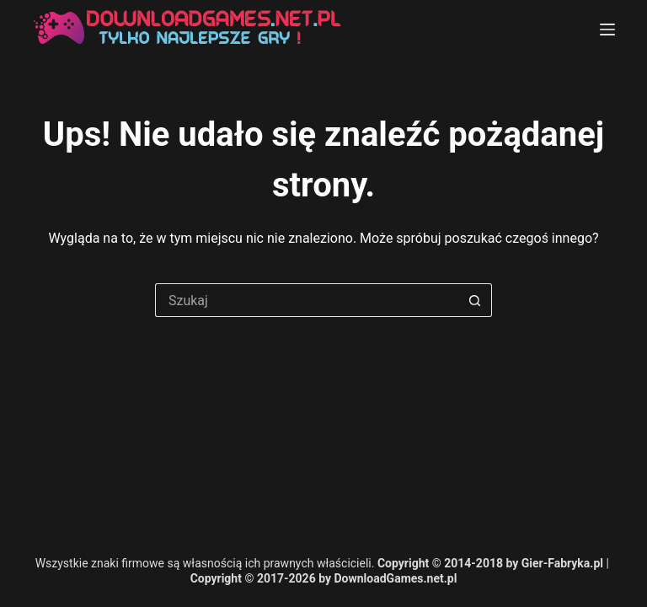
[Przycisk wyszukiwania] (475, 300)
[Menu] (607, 29)
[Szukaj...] (306, 300)
